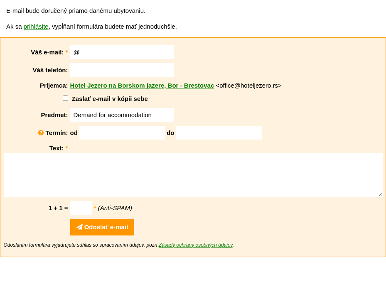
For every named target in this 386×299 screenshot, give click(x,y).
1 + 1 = (58, 207)
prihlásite (36, 26)
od (74, 132)
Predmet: (54, 114)
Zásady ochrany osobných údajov (196, 245)
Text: (58, 148)
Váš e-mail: (49, 52)
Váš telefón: (50, 70)
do (170, 132)
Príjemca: (54, 85)
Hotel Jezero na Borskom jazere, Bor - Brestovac (142, 85)
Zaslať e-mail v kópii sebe (110, 98)
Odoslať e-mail (102, 226)
